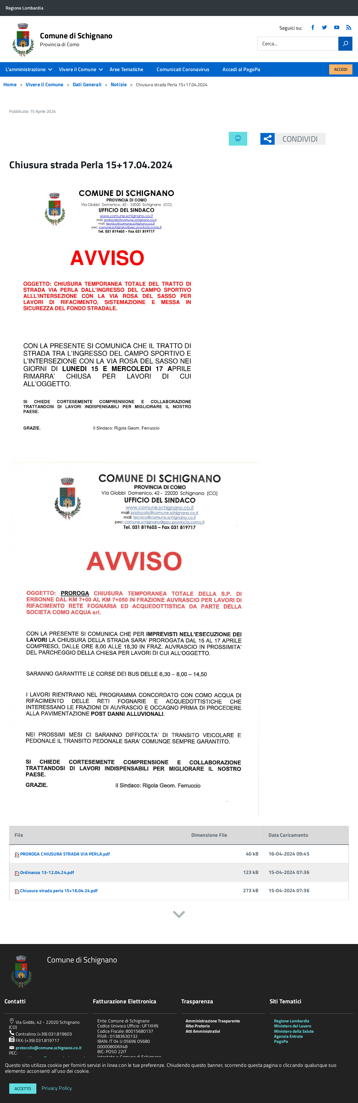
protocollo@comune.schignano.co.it (48, 1047)
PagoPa (281, 1041)
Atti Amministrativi (203, 1031)
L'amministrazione (26, 69)
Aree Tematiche (126, 69)
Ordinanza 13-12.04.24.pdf (47, 872)
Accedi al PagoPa (241, 69)
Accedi (340, 69)
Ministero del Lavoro (292, 1026)
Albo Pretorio (198, 1026)
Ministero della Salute (294, 1031)
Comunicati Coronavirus (183, 69)
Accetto (23, 1088)
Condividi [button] (296, 139)
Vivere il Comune (77, 69)
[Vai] (345, 44)
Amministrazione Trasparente (213, 1021)
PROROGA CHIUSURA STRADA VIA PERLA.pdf (65, 853)
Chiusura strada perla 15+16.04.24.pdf (59, 890)
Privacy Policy (57, 1088)
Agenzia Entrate (288, 1036)
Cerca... (269, 44)
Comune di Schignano (76, 39)
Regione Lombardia (291, 1021)
